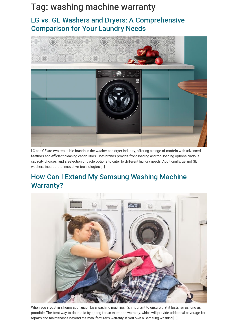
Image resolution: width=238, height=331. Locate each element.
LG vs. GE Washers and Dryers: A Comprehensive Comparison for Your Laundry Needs (108, 24)
